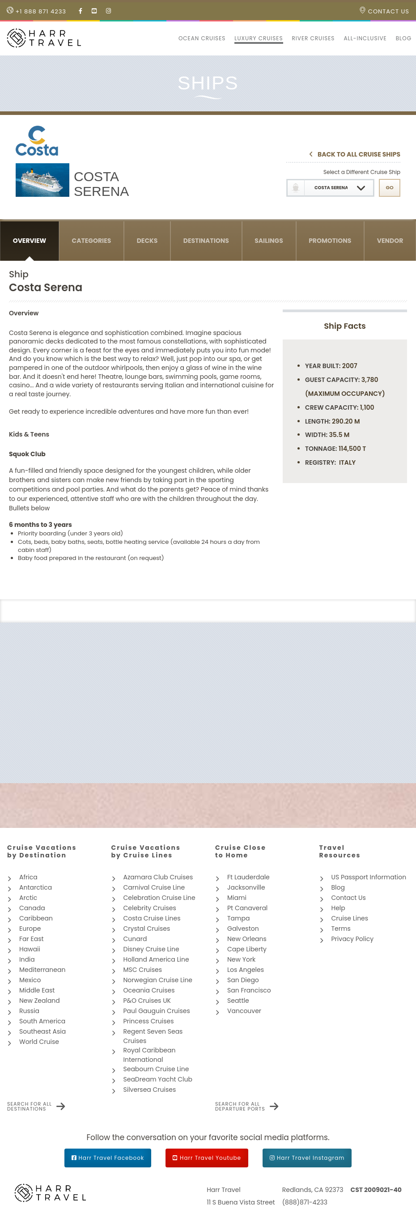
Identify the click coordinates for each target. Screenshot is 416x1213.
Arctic (28, 897)
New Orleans (247, 938)
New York (241, 959)
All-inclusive (365, 38)
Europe (30, 928)
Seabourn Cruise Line (156, 1069)
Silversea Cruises (149, 1089)
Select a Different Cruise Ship (361, 172)
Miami (236, 897)
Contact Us (384, 11)
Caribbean (36, 918)
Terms (341, 928)
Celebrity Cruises (149, 907)
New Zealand (39, 1000)
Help (338, 907)
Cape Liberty (247, 949)
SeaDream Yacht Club (157, 1079)
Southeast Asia (42, 1031)
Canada (32, 907)
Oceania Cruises (149, 990)
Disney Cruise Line (151, 949)
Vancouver (244, 1010)
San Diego (243, 979)
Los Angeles (245, 969)
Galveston (243, 928)
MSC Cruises (142, 969)
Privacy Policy (352, 938)
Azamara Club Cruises (158, 877)
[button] (169, 38)
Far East (31, 938)
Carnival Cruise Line (154, 887)
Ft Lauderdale (248, 877)
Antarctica (35, 887)
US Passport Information (369, 877)
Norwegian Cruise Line (158, 979)
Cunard (135, 938)
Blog (404, 38)
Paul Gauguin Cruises (156, 1010)
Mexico (30, 979)
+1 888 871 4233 (36, 11)
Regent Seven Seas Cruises (153, 1036)
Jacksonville (246, 887)
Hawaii (29, 949)
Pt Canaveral (247, 907)
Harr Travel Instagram (310, 1158)
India (27, 959)
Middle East (37, 990)
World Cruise (39, 1041)
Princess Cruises (148, 1021)
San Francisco (249, 990)
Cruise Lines (350, 918)
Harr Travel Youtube (210, 1158)
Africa (28, 877)
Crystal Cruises (146, 928)
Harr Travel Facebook (111, 1158)
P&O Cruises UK (147, 1000)
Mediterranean (42, 969)
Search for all (29, 1106)
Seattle (238, 1000)
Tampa (238, 918)
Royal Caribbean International (149, 1055)
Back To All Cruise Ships (359, 155)
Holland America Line (156, 959)
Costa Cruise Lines (152, 918)
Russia (29, 1010)
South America (42, 1021)
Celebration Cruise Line (159, 897)
